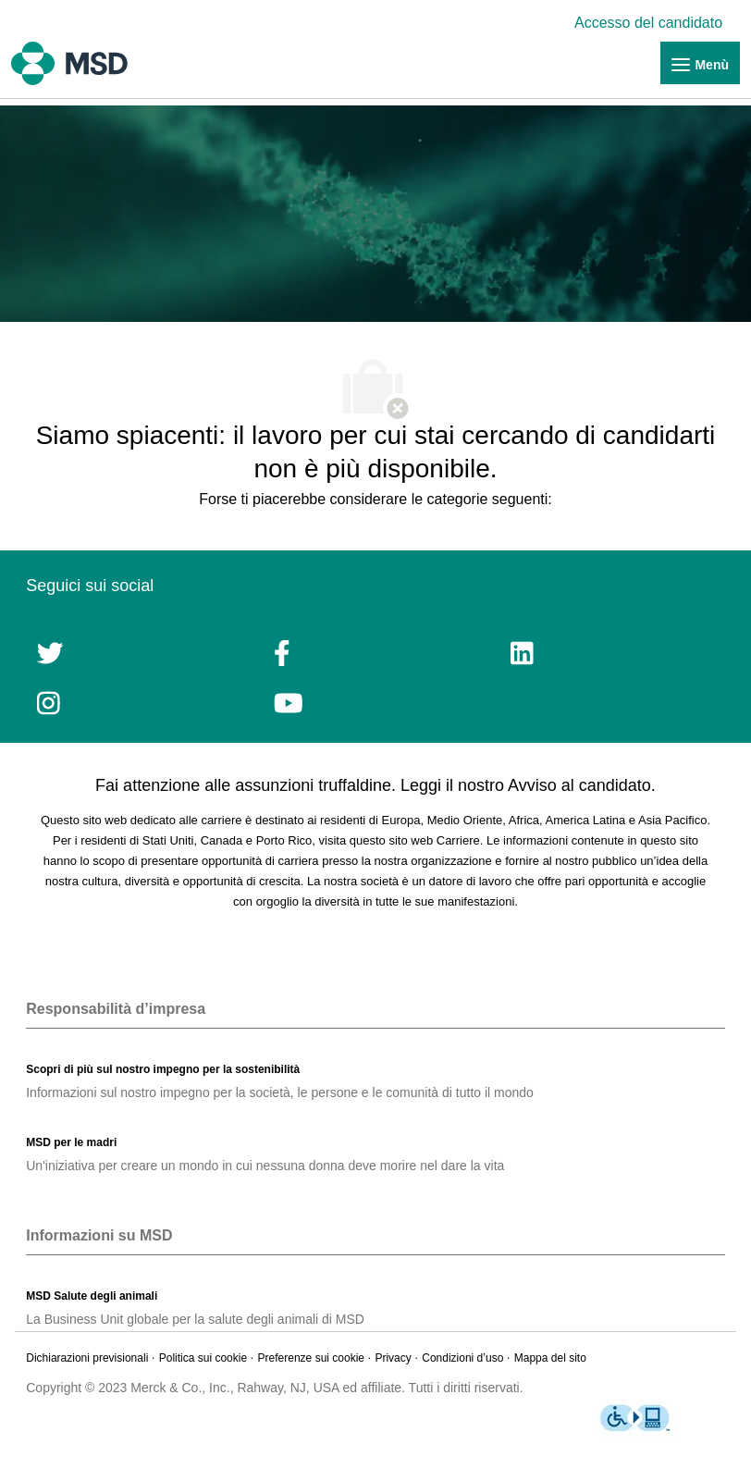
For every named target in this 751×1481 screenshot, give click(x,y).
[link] (653, 23)
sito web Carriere (433, 840)
